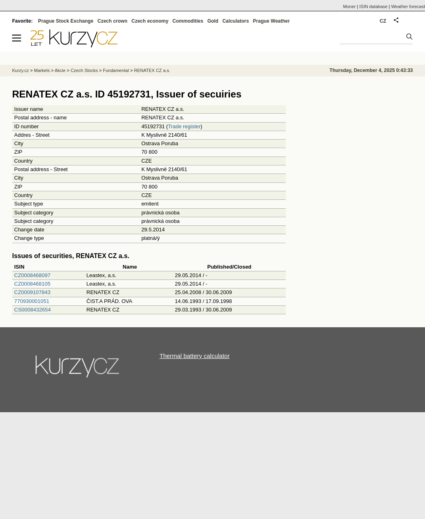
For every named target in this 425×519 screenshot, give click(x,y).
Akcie (60, 70)
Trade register (184, 126)
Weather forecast (408, 6)
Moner (349, 6)
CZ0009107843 (32, 292)
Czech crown (113, 21)
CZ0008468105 (32, 284)
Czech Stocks (84, 70)
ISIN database (373, 6)
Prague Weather (271, 21)
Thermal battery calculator (194, 355)
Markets (42, 70)
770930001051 (31, 301)
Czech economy (150, 21)
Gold (212, 21)
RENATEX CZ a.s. (152, 70)
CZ (383, 21)
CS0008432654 (32, 310)
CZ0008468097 (32, 275)
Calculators (235, 21)
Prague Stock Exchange (66, 21)
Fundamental (116, 70)
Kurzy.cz (20, 70)
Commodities (187, 21)
